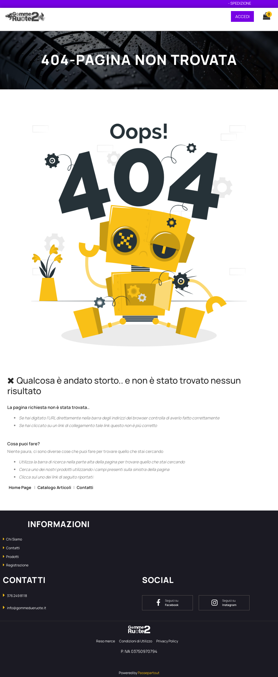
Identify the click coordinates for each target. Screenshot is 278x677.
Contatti (85, 487)
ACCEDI (242, 16)
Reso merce (105, 641)
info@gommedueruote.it (26, 607)
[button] (264, 16)
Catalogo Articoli (54, 487)
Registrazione (15, 565)
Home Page (20, 487)
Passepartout (148, 672)
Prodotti (11, 556)
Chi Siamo (12, 539)
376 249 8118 (17, 595)
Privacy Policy (167, 641)
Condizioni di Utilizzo (135, 641)
